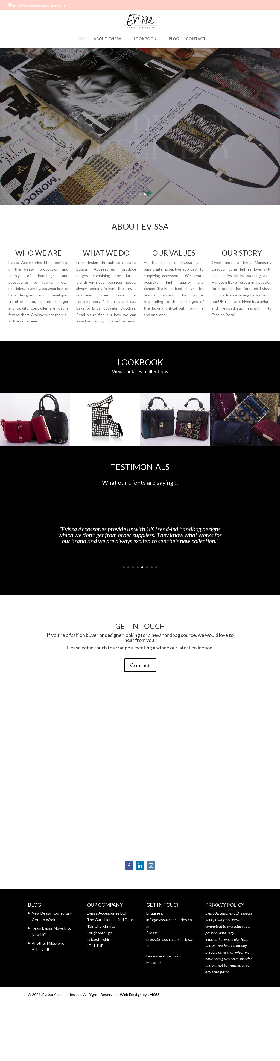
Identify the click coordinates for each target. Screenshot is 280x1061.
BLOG (174, 39)
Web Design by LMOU (139, 994)
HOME (81, 39)
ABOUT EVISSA (107, 39)
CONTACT (196, 39)
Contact (140, 665)
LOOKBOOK (145, 39)
